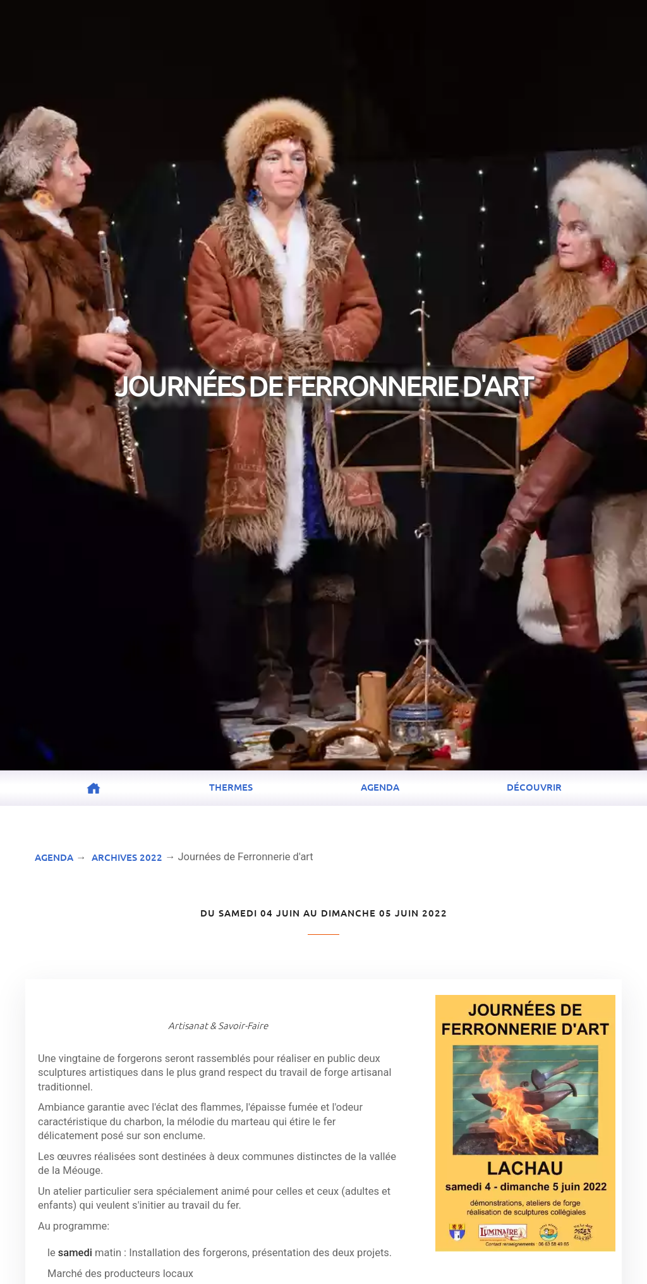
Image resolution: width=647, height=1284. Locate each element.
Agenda (380, 787)
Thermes (231, 787)
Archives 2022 (127, 857)
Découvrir (534, 787)
